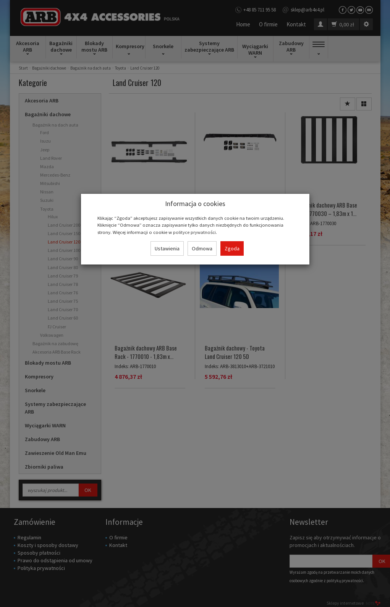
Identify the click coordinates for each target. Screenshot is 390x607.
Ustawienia (167, 248)
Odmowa (202, 248)
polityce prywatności (194, 232)
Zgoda (232, 248)
